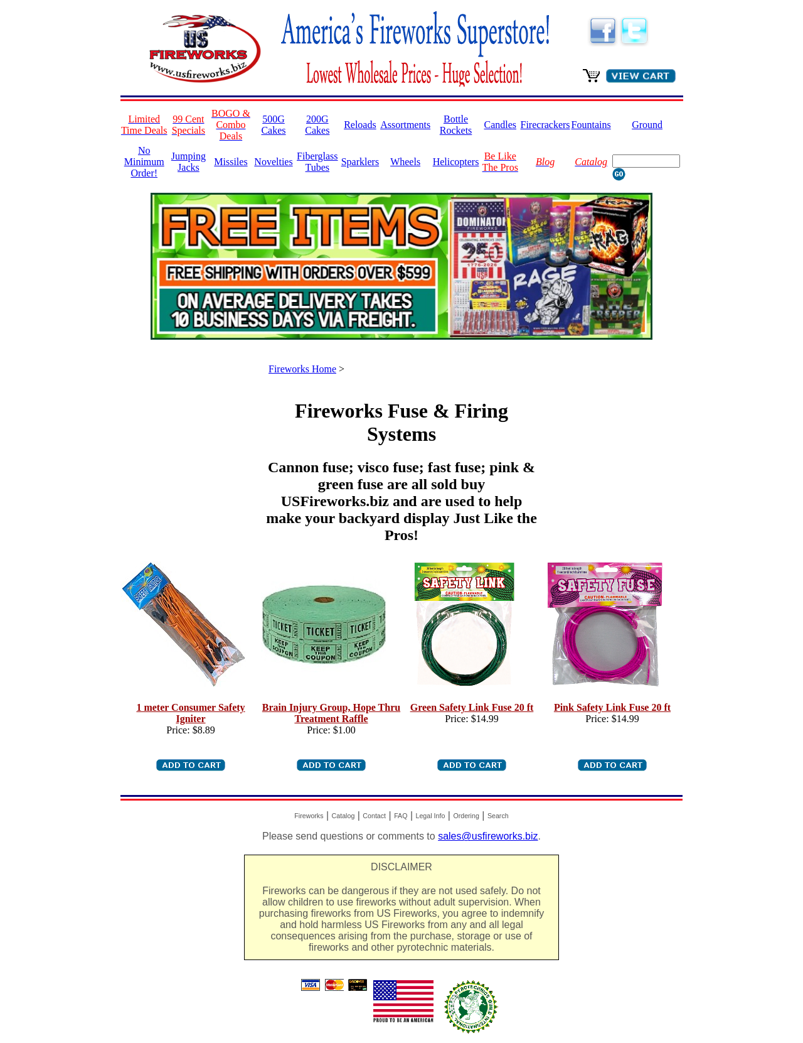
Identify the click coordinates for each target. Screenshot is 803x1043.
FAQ (400, 815)
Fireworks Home (302, 369)
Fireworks (308, 815)
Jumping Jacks (188, 162)
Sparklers (360, 161)
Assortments (405, 124)
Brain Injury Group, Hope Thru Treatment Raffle (331, 713)
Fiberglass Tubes (317, 162)
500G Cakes (273, 125)
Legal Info (430, 815)
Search (498, 815)
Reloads (360, 124)
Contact (374, 815)
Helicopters (456, 161)
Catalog (343, 815)
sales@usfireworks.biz (488, 836)
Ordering (466, 815)
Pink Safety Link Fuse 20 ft (612, 707)
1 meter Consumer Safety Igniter (190, 713)
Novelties (273, 161)
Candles (500, 124)
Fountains (591, 124)
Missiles (230, 161)
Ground (647, 124)
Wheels (405, 161)
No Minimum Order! (144, 161)
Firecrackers (545, 124)
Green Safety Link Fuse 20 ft (472, 707)
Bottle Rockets (456, 125)
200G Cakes (317, 125)
